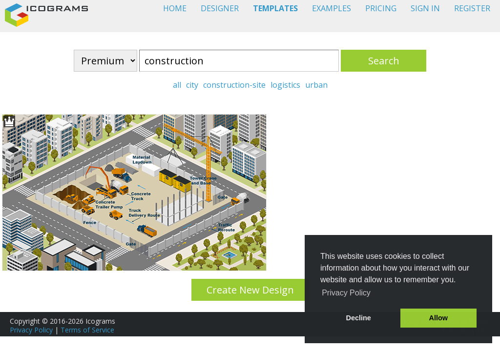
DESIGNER (220, 8)
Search (383, 60)
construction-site (234, 84)
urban (316, 84)
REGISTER (472, 8)
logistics (285, 84)
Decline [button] (358, 318)
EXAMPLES (331, 8)
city (192, 84)
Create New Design (250, 289)
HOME (175, 8)
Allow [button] (438, 318)
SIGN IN (425, 8)
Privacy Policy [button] (346, 293)
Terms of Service (87, 329)
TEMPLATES (275, 8)
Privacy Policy (31, 329)
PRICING (380, 8)
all (177, 84)
